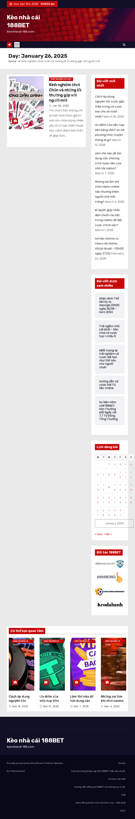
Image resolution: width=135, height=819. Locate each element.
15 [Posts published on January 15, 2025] (109, 487)
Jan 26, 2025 (61, 106)
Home (12, 61)
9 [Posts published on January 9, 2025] (114, 474)
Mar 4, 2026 (112, 706)
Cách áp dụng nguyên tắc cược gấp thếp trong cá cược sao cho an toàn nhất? (109, 106)
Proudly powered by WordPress (25, 763)
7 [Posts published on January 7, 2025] (103, 474)
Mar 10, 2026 (51, 706)
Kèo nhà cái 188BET (35, 740)
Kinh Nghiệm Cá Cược (61, 79)
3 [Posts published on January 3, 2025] (120, 464)
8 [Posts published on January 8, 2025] (109, 474)
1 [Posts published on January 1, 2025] (109, 464)
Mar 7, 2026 (81, 706)
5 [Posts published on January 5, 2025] (131, 464)
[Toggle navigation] (17, 44)
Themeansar (17, 771)
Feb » (108, 534)
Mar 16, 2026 (20, 706)
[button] (124, 44)
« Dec (98, 534)
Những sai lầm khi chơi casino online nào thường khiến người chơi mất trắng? (107, 192)
